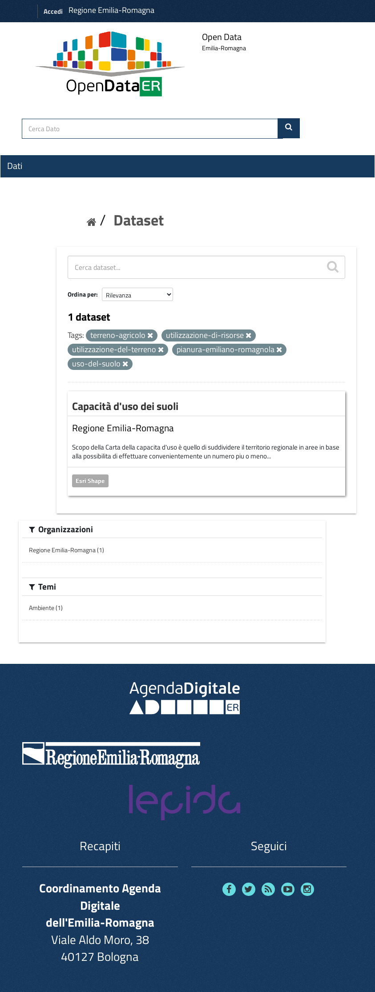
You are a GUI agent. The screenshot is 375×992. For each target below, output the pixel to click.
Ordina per (82, 294)
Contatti (22, 231)
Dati (14, 166)
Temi (16, 198)
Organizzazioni (34, 182)
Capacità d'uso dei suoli (125, 406)
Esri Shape (90, 481)
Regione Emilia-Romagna (111, 10)
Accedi (53, 11)
